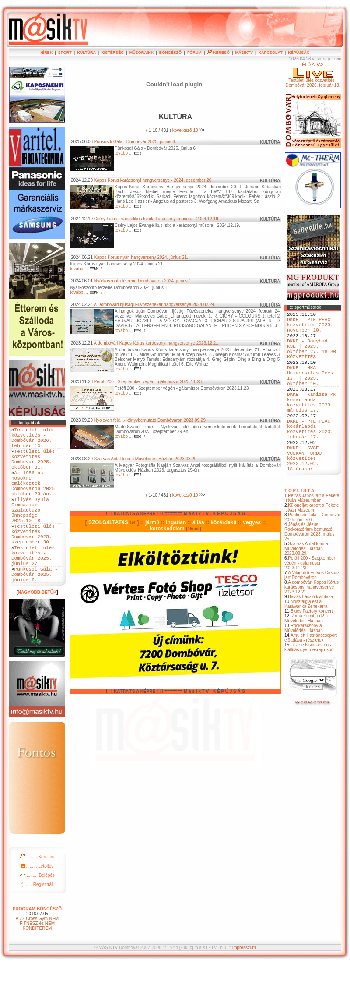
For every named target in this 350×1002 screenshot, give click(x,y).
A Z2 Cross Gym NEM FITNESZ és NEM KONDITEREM (37, 961)
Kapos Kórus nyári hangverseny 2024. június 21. (141, 257)
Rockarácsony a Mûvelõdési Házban (303, 667)
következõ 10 (188, 130)
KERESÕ (218, 52)
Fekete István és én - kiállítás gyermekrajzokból (309, 687)
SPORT (65, 52)
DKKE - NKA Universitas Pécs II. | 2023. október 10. (310, 391)
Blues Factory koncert (311, 650)
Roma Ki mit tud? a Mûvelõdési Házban (306, 658)
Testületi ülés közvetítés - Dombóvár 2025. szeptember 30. (33, 560)
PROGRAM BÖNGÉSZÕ (37, 947)
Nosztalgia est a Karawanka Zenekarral (306, 643)
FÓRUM (194, 52)
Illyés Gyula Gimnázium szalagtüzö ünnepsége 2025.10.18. (30, 530)
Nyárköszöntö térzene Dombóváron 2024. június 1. (143, 281)
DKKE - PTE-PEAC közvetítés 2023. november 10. (310, 328)
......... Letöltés (37, 904)
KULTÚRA (86, 52)
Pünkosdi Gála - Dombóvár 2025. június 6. (312, 556)
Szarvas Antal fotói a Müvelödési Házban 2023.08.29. (306, 588)
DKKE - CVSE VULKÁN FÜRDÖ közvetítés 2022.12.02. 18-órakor (304, 494)
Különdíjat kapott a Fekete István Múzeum (311, 547)
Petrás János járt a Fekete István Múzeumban (311, 537)
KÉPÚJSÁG (299, 52)
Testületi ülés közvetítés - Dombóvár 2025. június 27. (33, 587)
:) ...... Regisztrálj (37, 922)
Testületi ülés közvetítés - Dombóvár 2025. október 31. (33, 467)
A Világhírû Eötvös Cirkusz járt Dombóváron (312, 614)
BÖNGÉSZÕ (170, 52)
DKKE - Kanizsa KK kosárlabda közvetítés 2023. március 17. (311, 425)
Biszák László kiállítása (310, 636)
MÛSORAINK (142, 52)
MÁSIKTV (244, 52)
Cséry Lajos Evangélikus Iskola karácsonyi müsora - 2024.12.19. (157, 218)
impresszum (244, 985)
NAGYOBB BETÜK (37, 630)
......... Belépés (37, 913)
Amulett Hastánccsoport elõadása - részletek (310, 677)
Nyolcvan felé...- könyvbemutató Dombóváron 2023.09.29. (150, 420)
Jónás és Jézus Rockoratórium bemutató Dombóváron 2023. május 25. (309, 571)
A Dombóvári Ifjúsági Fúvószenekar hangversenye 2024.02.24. (155, 304)
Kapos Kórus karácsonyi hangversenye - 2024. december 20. (153, 180)
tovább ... (131, 153)
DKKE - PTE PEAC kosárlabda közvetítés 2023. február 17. (310, 458)
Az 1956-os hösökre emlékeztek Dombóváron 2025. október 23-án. (34, 497)
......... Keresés (37, 895)
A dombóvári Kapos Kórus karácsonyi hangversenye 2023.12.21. (311, 626)
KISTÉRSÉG (112, 52)
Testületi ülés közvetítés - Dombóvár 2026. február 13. (33, 440)
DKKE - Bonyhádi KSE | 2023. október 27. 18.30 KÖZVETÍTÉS (311, 358)
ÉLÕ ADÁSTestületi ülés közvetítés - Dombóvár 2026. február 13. (312, 75)
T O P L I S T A (299, 530)
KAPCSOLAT (270, 52)
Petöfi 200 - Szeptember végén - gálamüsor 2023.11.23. (309, 602)
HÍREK (46, 52)
